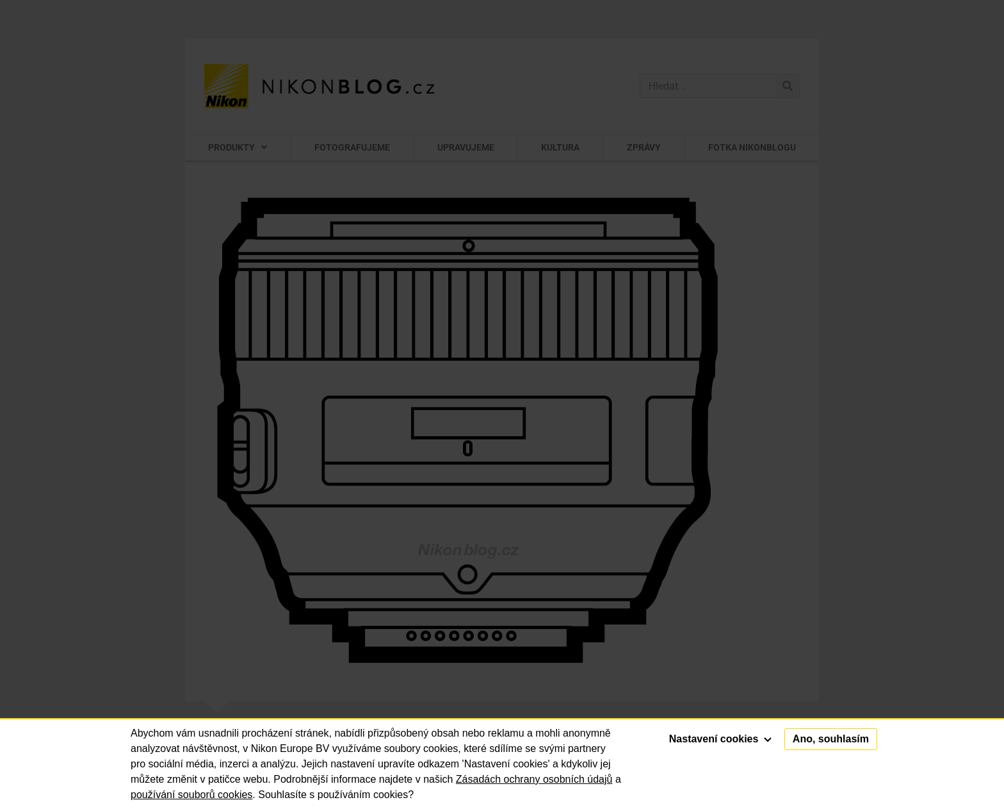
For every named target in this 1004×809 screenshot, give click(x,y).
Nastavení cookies (720, 738)
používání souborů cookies (191, 794)
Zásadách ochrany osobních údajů (534, 779)
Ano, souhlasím (831, 738)
